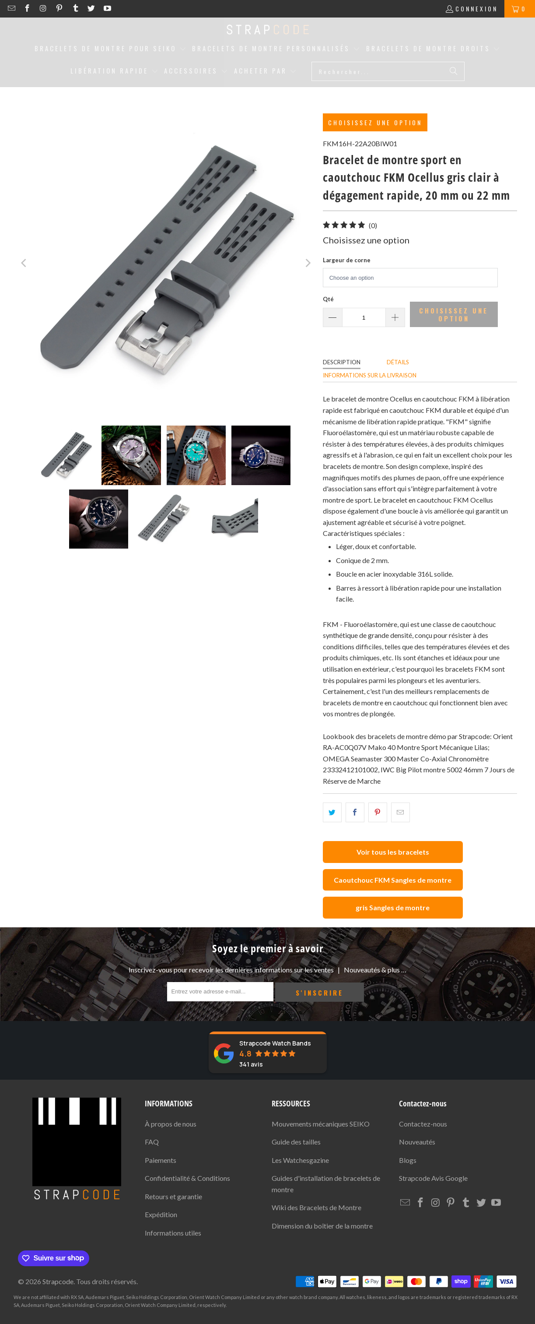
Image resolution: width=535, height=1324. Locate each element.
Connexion (476, 8)
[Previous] (24, 263)
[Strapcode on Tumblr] (76, 8)
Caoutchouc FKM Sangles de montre (392, 880)
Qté (328, 299)
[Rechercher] (454, 71)
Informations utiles (173, 1233)
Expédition (161, 1214)
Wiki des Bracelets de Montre (316, 1207)
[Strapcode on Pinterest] (60, 8)
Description (341, 362)
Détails (398, 362)
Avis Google (433, 1178)
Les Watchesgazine (300, 1160)
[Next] (308, 263)
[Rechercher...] (388, 71)
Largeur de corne (347, 260)
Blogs (407, 1160)
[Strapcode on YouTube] (106, 8)
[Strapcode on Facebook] (29, 8)
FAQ (152, 1141)
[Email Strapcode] (12, 8)
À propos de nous (170, 1124)
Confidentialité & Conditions (187, 1178)
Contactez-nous (423, 1124)
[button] (110, 49)
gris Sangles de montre (393, 907)
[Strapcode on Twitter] (92, 8)
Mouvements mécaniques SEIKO (321, 1124)
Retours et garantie (173, 1196)
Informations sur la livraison (369, 375)
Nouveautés (417, 1141)
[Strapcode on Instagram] (44, 8)
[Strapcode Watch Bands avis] (268, 1052)
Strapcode (57, 1281)
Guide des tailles (296, 1141)
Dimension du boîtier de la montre (322, 1226)
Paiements (160, 1160)
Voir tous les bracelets (393, 852)
